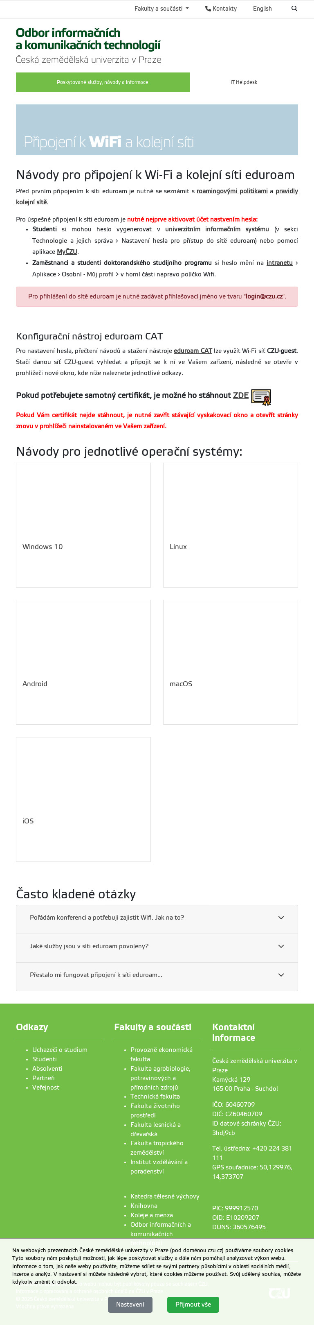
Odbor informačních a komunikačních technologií (160, 1234)
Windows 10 (42, 547)
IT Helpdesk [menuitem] (244, 82)
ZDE (241, 395)
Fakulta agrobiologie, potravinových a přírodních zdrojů (160, 1078)
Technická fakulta (155, 1096)
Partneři (43, 1078)
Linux (178, 547)
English (262, 8)
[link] (89, 44)
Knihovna (143, 1206)
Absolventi (47, 1068)
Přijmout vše (193, 1304)
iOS (28, 821)
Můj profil (101, 274)
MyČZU (67, 252)
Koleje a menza (151, 1215)
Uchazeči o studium (59, 1050)
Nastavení (130, 1304)
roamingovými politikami (232, 191)
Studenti (44, 1059)
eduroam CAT (193, 351)
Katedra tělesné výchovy (165, 1196)
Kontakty (221, 8)
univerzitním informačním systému (217, 229)
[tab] (157, 919)
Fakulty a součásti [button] (159, 8)
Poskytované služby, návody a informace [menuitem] (102, 82)
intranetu (280, 263)
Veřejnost (45, 1087)
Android (34, 684)
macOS (181, 684)
